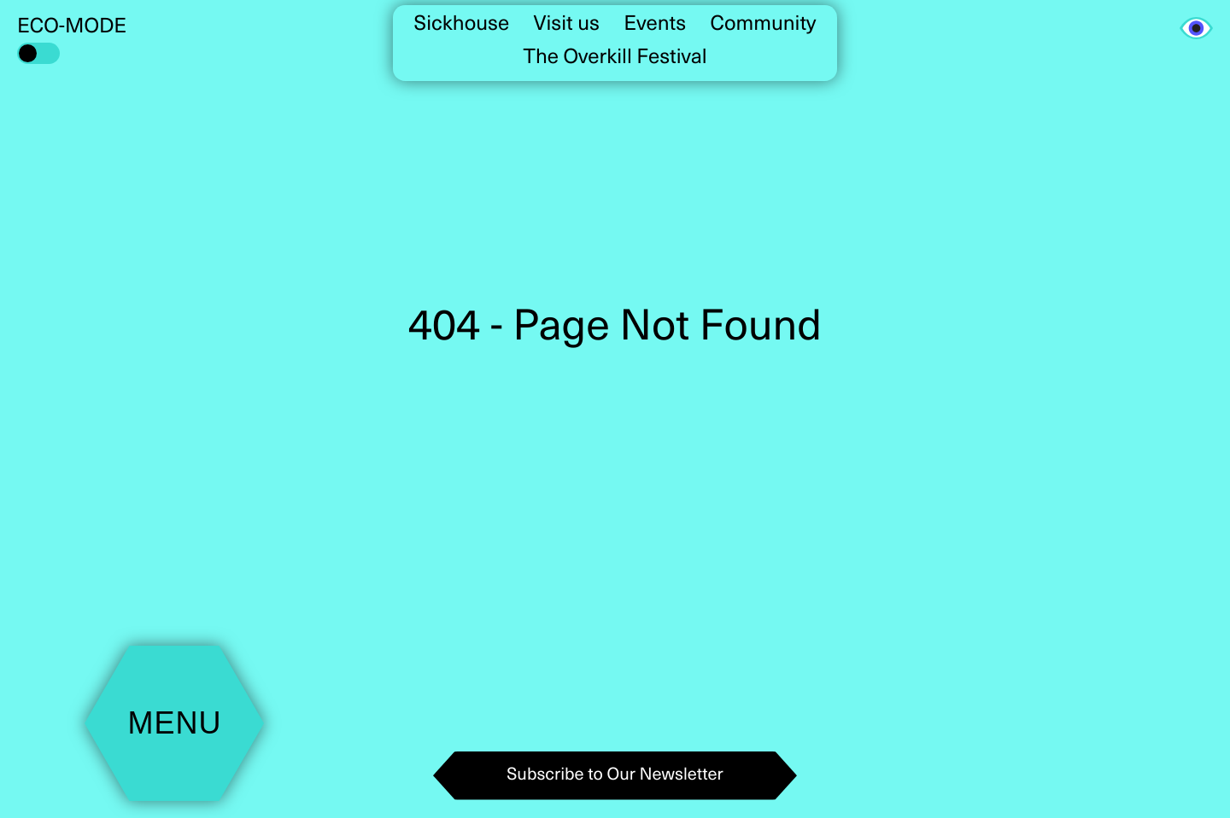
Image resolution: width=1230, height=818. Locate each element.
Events (655, 25)
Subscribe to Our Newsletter (615, 775)
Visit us (567, 25)
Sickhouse (462, 25)
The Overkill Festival (615, 58)
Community (763, 25)
